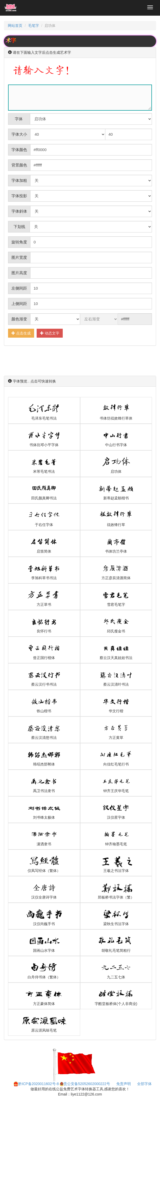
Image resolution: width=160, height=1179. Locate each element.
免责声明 (123, 1084)
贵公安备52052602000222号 (85, 1084)
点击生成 (21, 333)
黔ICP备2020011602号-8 (36, 1084)
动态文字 (49, 333)
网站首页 (15, 25)
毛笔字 (33, 25)
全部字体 (144, 1084)
